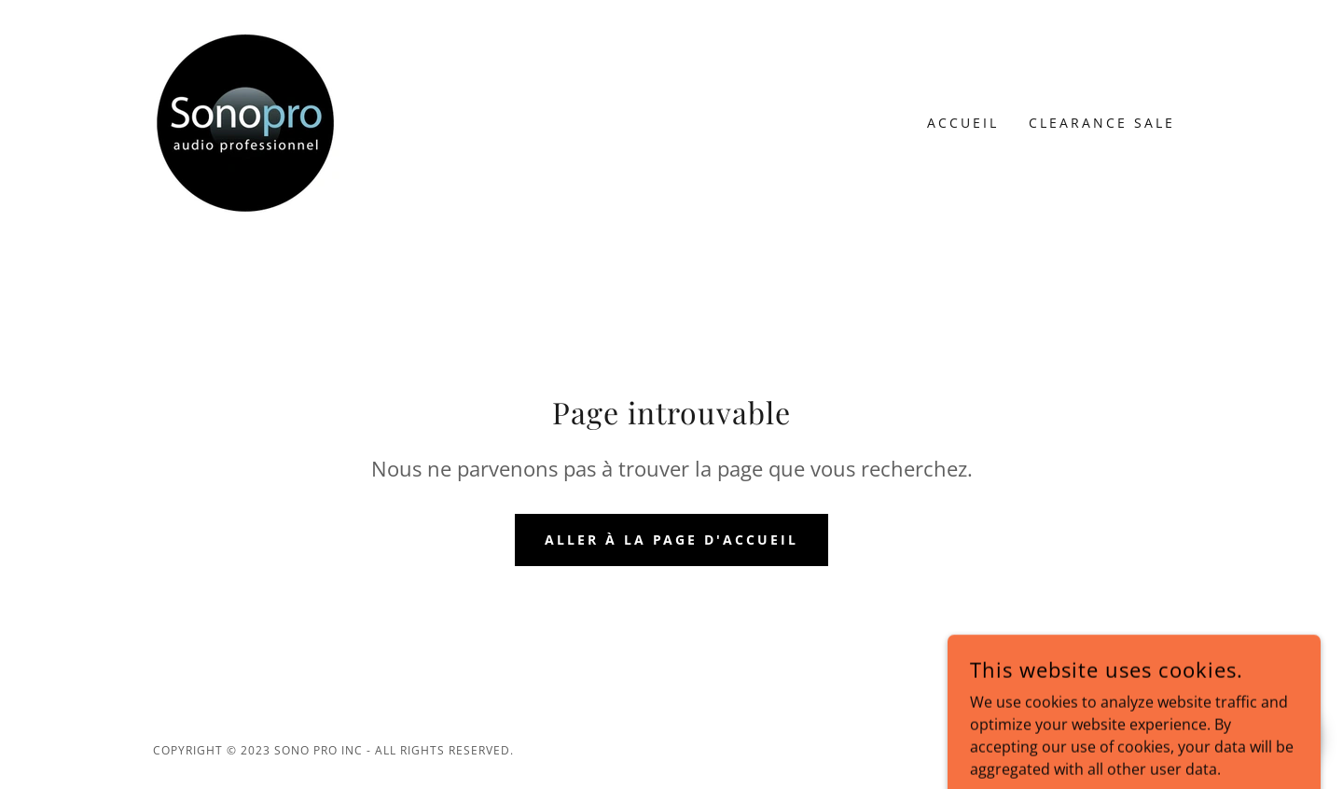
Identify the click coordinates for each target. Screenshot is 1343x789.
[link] (246, 121)
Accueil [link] (963, 123)
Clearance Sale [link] (1102, 123)
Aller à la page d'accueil (672, 539)
